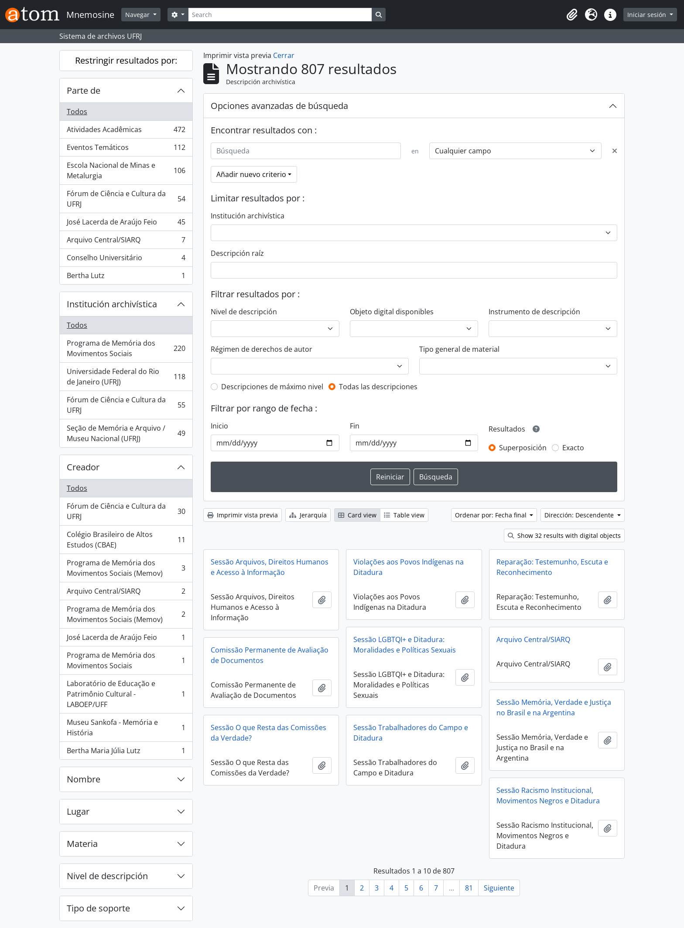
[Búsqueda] (306, 151)
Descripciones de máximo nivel (272, 386)
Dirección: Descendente (580, 515)
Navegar (138, 14)
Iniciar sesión (647, 14)
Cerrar (283, 55)
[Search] (280, 14)
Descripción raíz (237, 253)
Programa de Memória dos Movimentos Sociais (125, 348)
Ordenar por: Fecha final (491, 515)
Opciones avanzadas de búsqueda (279, 106)
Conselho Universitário (125, 259)
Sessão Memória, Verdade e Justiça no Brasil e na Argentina (553, 707)
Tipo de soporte (98, 908)
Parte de (83, 90)
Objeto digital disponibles (392, 311)
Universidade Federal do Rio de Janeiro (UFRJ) (125, 377)
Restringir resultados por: (126, 60)
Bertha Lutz (125, 277)
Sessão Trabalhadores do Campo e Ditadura (410, 733)
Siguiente (499, 888)
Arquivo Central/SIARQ (125, 242)
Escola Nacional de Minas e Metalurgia (125, 170)
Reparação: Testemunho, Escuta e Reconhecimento (552, 567)
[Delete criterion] (614, 151)
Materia (82, 844)
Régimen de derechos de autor (261, 349)
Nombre (83, 779)
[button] (571, 14)
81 (469, 888)
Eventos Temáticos (125, 149)
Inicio (219, 426)
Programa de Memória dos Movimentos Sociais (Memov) (125, 568)
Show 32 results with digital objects (564, 535)
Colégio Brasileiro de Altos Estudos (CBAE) (125, 540)
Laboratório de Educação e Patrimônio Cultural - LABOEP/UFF (125, 694)
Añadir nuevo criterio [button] (251, 174)
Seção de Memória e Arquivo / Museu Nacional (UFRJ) (125, 433)
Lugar (78, 811)
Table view (404, 515)
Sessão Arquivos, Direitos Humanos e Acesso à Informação (269, 567)
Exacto (573, 447)
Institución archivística (112, 304)
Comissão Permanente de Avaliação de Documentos (269, 655)
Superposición (523, 447)
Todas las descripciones (378, 386)
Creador (83, 467)
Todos (77, 111)
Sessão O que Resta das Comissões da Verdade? (268, 733)
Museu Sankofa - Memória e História (125, 727)
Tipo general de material (459, 349)
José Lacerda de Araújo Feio (125, 224)
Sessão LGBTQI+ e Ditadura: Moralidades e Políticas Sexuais (404, 645)
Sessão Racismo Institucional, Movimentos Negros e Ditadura (548, 795)
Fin (354, 426)
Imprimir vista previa (242, 515)
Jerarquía (308, 515)
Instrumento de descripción (534, 311)
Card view (357, 515)
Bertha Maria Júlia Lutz (125, 752)
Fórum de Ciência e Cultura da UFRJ (125, 199)
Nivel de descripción (107, 876)
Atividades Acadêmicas (125, 131)
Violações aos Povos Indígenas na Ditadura (408, 567)
